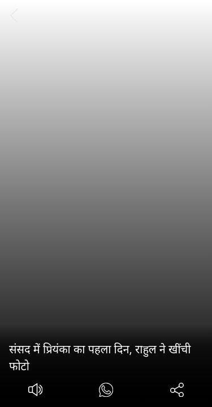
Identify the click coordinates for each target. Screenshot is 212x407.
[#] (106, 391)
